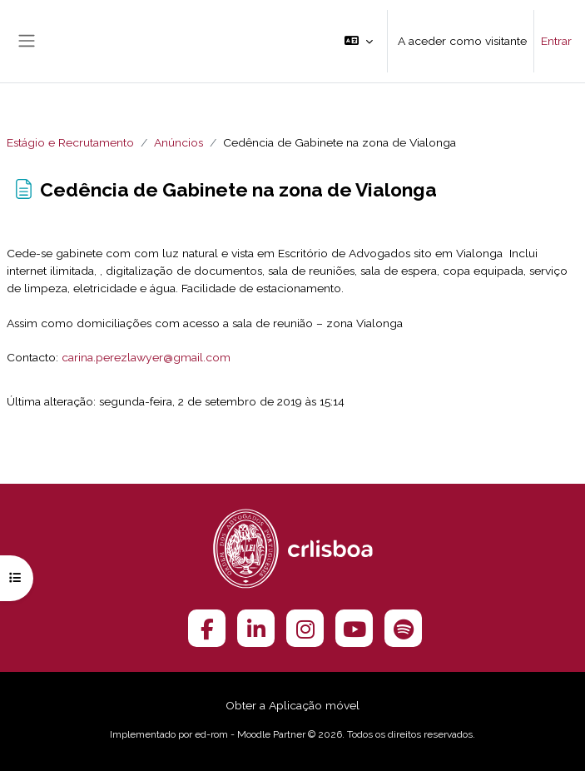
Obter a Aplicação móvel (292, 705)
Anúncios (178, 142)
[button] (359, 41)
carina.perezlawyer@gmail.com (146, 357)
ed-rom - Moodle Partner (250, 734)
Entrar (556, 40)
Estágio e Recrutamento (70, 142)
